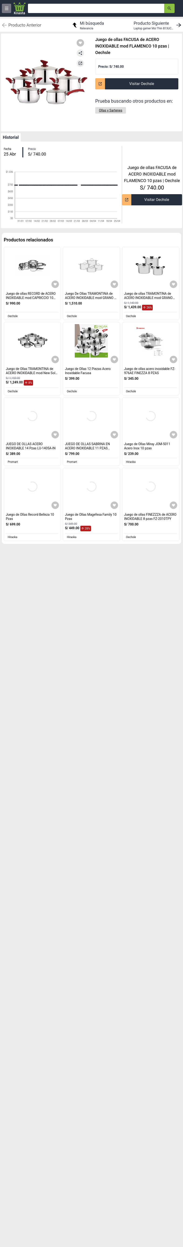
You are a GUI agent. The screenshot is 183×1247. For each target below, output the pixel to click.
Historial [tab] (11, 137)
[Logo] (19, 8)
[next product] (158, 25)
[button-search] (169, 8)
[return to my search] (87, 25)
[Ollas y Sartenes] (110, 110)
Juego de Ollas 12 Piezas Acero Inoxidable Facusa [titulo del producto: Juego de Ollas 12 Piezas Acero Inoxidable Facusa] (88, 371)
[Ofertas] (96, 8)
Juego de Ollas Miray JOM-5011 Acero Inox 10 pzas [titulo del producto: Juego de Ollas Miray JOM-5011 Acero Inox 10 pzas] (147, 446)
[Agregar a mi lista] (55, 284)
